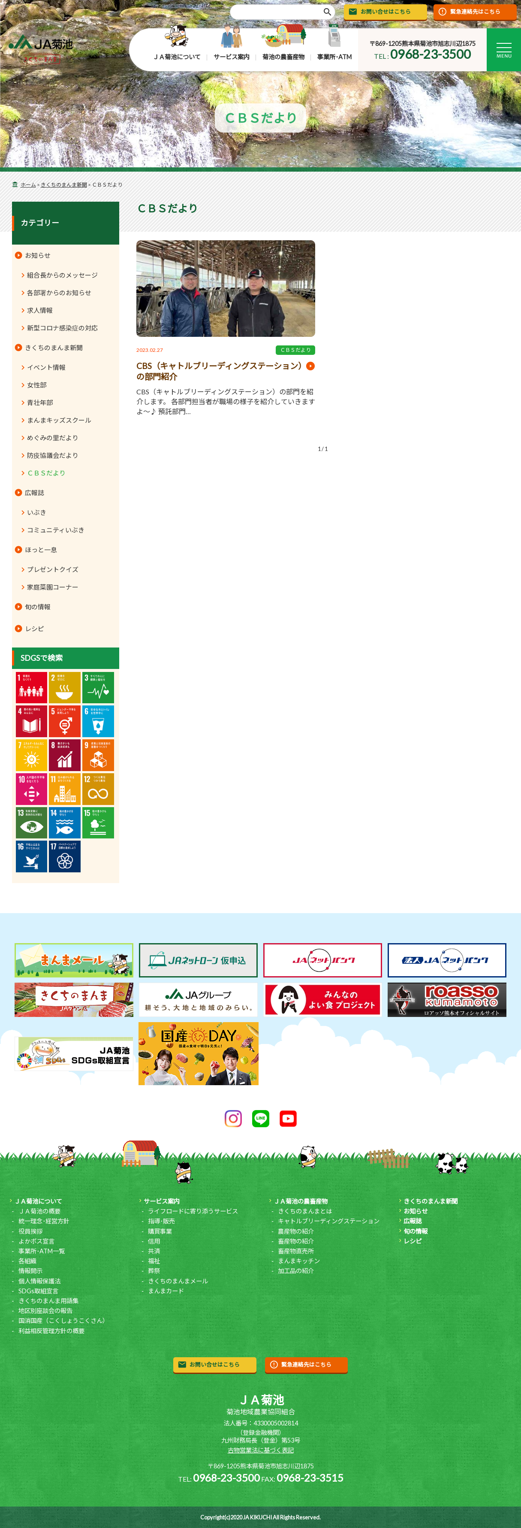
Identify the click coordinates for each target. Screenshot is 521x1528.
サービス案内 (232, 57)
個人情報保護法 (39, 1281)
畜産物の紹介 (296, 1241)
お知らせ (38, 255)
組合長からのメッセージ (62, 275)
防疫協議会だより (52, 455)
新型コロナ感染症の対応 (62, 328)
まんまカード (166, 1291)
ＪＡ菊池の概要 (39, 1211)
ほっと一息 (41, 550)
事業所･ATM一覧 (41, 1251)
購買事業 (160, 1231)
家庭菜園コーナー (52, 587)
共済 (154, 1251)
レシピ (34, 628)
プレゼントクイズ (52, 569)
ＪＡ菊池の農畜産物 (301, 1201)
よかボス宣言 (36, 1241)
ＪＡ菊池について (177, 57)
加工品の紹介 (296, 1270)
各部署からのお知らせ (59, 293)
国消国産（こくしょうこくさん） (63, 1320)
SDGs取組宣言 (38, 1291)
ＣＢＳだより (295, 350)
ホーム (28, 185)
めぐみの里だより (52, 438)
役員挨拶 (30, 1231)
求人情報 (40, 310)
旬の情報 (38, 607)
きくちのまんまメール (178, 1281)
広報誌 (34, 492)
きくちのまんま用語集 (48, 1300)
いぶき (36, 512)
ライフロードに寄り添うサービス (193, 1211)
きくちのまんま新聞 (64, 185)
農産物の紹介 (296, 1231)
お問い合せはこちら (386, 11)
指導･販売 (161, 1221)
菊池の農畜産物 (283, 57)
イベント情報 (46, 367)
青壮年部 (40, 402)
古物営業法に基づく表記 (261, 1450)
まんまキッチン (299, 1261)
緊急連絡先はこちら (475, 11)
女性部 (36, 385)
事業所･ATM (334, 57)
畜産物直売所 (296, 1251)
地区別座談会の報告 (45, 1310)
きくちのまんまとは (305, 1211)
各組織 (27, 1261)
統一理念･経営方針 (43, 1221)
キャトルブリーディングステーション (328, 1221)
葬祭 (154, 1270)
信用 (154, 1241)
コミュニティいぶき (55, 530)
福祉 (154, 1261)
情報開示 (30, 1270)
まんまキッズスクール (59, 420)
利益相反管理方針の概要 (51, 1330)
